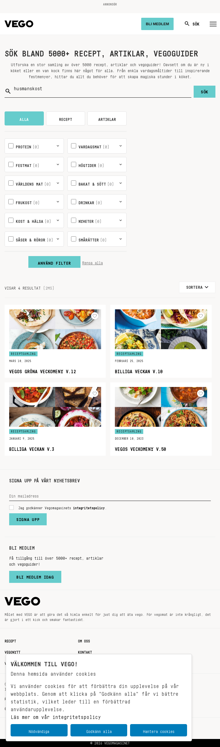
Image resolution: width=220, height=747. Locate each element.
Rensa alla (92, 261)
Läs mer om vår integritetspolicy (56, 715)
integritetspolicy (89, 507)
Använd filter (54, 262)
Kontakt (85, 651)
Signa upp (28, 518)
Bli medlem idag (35, 575)
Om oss (84, 640)
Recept (10, 640)
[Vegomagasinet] (19, 23)
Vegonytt (12, 651)
